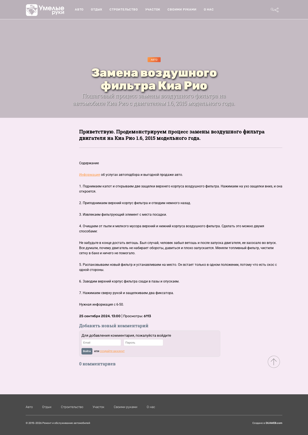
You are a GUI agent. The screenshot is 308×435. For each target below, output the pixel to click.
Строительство (124, 9)
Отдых (96, 9)
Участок (152, 9)
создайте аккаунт (112, 351)
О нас (209, 9)
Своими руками (181, 9)
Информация (89, 175)
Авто (79, 9)
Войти (87, 351)
